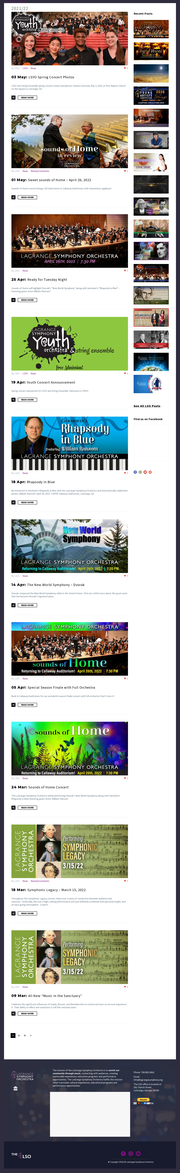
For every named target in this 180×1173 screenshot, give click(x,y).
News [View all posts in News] (33, 68)
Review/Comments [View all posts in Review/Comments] (40, 170)
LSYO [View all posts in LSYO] (25, 68)
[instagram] (140, 473)
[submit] (143, 1099)
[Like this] (126, 68)
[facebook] (135, 473)
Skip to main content (14, 1)
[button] (13, 97)
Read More (27, 97)
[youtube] (145, 473)
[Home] (15, 1086)
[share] (150, 473)
